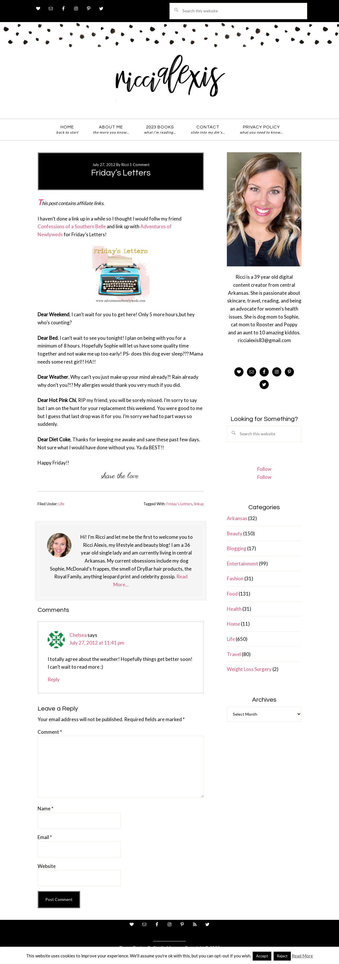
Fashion (235, 578)
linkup (199, 503)
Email (45, 837)
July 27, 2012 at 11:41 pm (96, 643)
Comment (50, 732)
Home (233, 624)
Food (232, 594)
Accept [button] (262, 956)
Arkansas (237, 518)
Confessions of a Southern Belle (72, 226)
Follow (264, 469)
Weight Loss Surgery (249, 669)
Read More (302, 955)
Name (45, 808)
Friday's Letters (179, 503)
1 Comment (139, 164)
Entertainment (242, 564)
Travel (234, 654)
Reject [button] (282, 956)
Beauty (234, 533)
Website (47, 866)
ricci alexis (169, 81)
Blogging (236, 548)
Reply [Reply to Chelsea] (54, 679)
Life (61, 503)
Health (234, 609)
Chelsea (78, 635)
